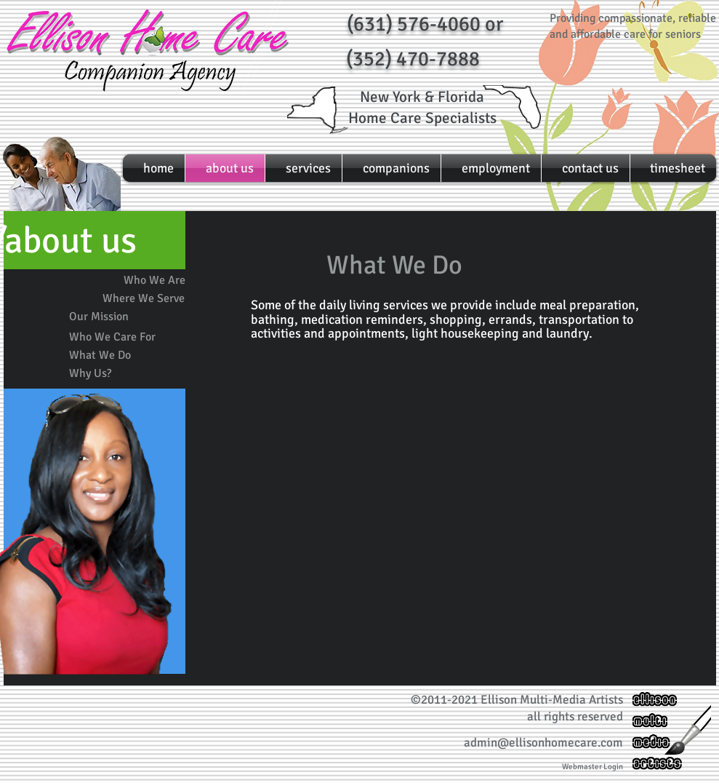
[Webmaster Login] (592, 766)
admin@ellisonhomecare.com (543, 742)
